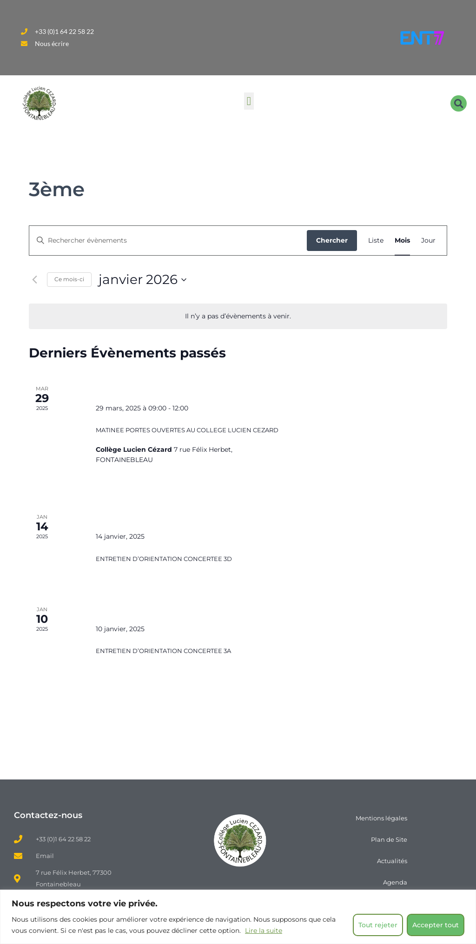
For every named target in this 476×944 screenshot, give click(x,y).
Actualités (392, 861)
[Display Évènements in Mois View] (402, 240)
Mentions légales (381, 818)
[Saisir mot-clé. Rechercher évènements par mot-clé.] (168, 240)
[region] (238, 917)
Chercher (332, 240)
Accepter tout (435, 925)
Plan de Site (389, 839)
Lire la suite (263, 930)
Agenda (395, 882)
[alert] (238, 316)
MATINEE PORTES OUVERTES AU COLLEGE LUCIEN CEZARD (187, 430)
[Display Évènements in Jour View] (428, 240)
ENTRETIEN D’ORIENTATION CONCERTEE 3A (163, 650)
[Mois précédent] (34, 279)
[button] (249, 101)
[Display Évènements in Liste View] (375, 240)
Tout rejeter (377, 925)
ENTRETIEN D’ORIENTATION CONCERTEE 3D (164, 558)
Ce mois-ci (69, 279)
